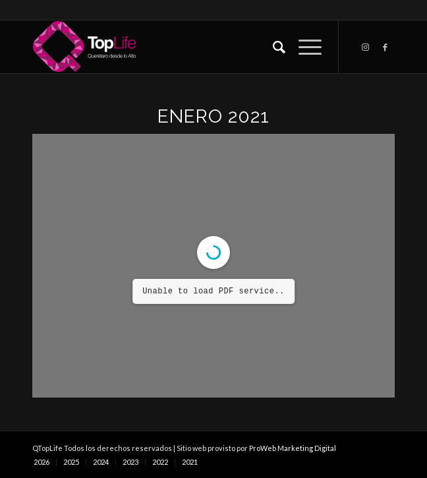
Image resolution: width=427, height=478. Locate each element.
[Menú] (303, 46)
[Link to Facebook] (385, 47)
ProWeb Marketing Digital (292, 448)
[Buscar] (272, 46)
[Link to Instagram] (365, 47)
